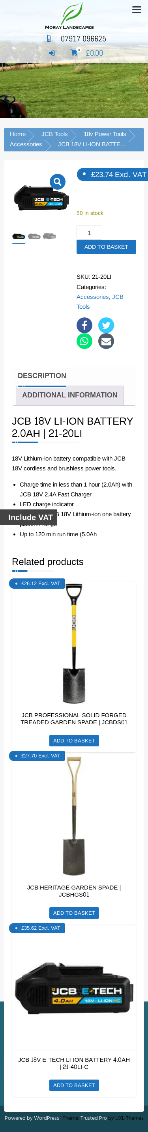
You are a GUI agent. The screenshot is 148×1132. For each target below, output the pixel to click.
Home (18, 134)
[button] (58, 182)
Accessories (26, 144)
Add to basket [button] (74, 741)
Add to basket (106, 247)
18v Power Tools (105, 134)
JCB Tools (54, 134)
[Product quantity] (89, 233)
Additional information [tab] (70, 395)
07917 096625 (74, 39)
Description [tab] (42, 375)
